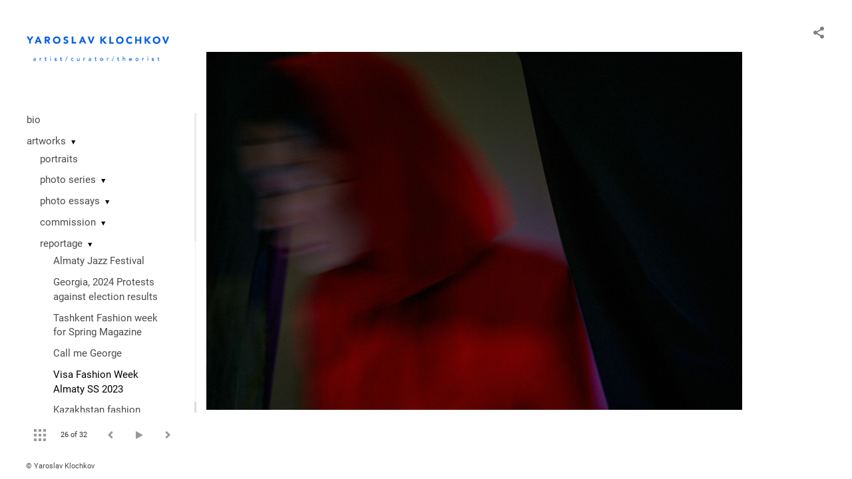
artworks (46, 141)
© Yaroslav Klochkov (60, 466)
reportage (61, 243)
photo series (68, 180)
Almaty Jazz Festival (98, 261)
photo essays (70, 201)
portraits (59, 159)
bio (34, 120)
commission (68, 222)
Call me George (87, 353)
